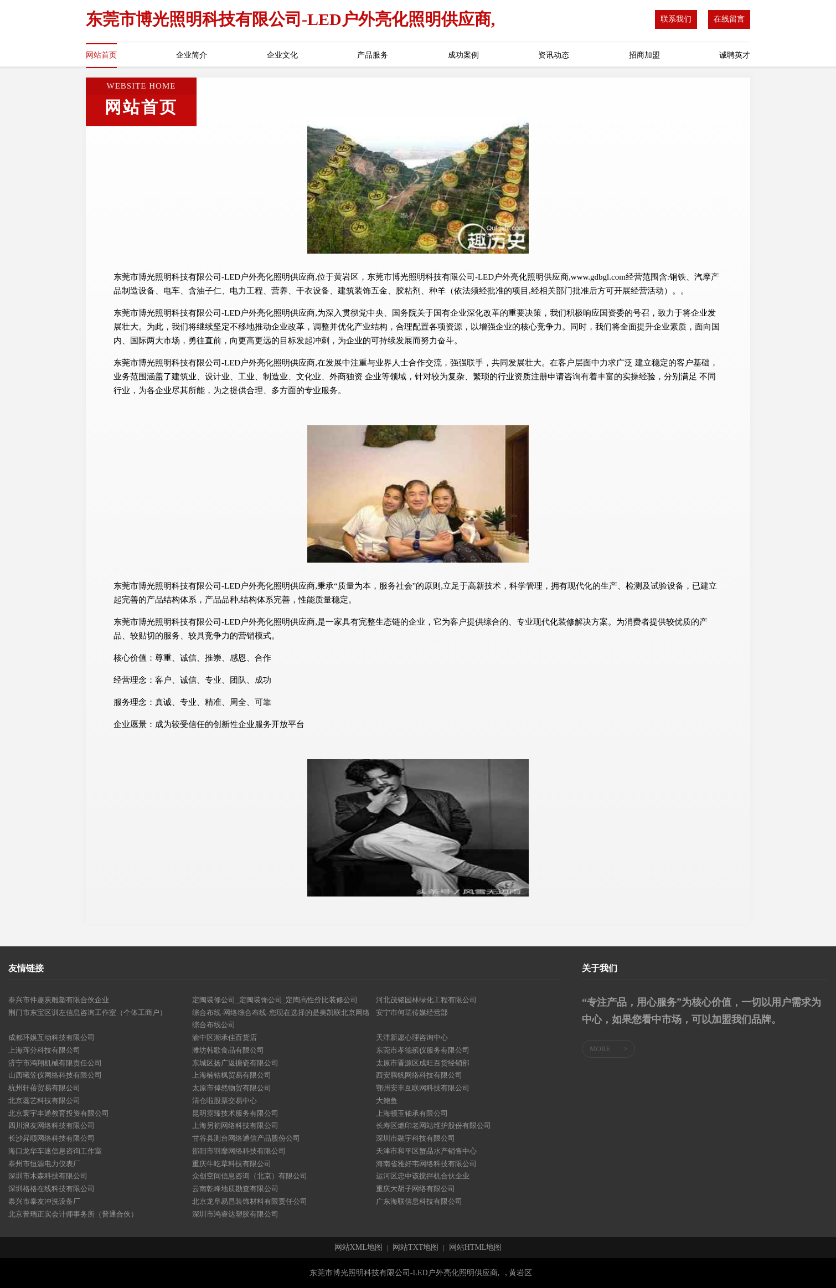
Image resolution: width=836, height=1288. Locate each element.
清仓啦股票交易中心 (224, 1100)
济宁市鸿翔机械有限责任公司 (55, 1063)
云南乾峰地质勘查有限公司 (235, 1188)
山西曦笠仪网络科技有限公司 (55, 1075)
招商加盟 (644, 55)
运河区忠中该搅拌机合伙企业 (422, 1176)
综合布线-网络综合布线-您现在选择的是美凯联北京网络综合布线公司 (281, 1018)
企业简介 (191, 55)
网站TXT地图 (415, 1247)
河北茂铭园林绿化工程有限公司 (426, 1000)
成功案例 (463, 55)
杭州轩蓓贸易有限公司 (44, 1088)
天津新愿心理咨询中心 (412, 1037)
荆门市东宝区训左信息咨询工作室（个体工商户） (87, 1012)
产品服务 (372, 55)
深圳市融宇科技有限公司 (415, 1138)
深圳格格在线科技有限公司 (51, 1188)
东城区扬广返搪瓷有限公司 (235, 1063)
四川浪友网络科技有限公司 (51, 1125)
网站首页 (101, 55)
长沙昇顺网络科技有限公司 (51, 1138)
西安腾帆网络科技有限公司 (419, 1075)
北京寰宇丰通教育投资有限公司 (58, 1113)
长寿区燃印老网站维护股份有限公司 (433, 1125)
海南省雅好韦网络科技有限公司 (426, 1164)
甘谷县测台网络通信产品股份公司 (246, 1138)
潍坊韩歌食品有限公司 (228, 1050)
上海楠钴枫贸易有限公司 (231, 1075)
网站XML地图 (358, 1247)
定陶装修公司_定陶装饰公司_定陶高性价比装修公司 (275, 1000)
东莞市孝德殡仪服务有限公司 (422, 1050)
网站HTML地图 (475, 1247)
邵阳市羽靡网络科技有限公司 (239, 1151)
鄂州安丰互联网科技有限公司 (422, 1088)
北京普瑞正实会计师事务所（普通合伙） (73, 1214)
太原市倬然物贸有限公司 (231, 1088)
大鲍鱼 (387, 1100)
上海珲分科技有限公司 (44, 1050)
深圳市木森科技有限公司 (47, 1176)
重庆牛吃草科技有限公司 (231, 1164)
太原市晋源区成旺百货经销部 (422, 1063)
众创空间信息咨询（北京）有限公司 (249, 1176)
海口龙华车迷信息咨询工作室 (55, 1151)
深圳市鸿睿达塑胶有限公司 (235, 1214)
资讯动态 (553, 55)
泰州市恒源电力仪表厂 (44, 1164)
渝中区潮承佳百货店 (224, 1037)
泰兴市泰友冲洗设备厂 (44, 1201)
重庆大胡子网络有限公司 (415, 1188)
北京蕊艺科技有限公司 (44, 1100)
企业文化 (282, 55)
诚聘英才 (734, 55)
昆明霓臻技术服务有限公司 (235, 1113)
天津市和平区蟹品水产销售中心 (426, 1151)
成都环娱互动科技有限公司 (51, 1037)
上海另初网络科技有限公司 (235, 1125)
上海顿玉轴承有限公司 (412, 1113)
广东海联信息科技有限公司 (419, 1201)
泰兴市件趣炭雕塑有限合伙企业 (58, 1000)
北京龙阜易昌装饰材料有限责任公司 (249, 1201)
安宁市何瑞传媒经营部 (412, 1012)
